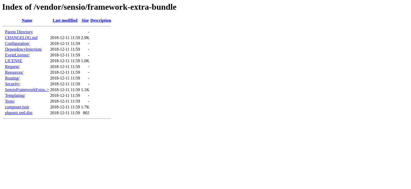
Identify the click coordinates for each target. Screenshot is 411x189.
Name (27, 20)
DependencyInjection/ (23, 49)
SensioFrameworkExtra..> (27, 89)
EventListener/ (17, 55)
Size (85, 20)
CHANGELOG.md (21, 37)
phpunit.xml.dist (19, 113)
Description (100, 20)
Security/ (12, 84)
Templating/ (15, 95)
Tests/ (10, 101)
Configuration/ (17, 43)
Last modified (65, 20)
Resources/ (14, 72)
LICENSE (13, 61)
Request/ (12, 66)
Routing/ (12, 78)
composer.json (17, 107)
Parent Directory (19, 32)
